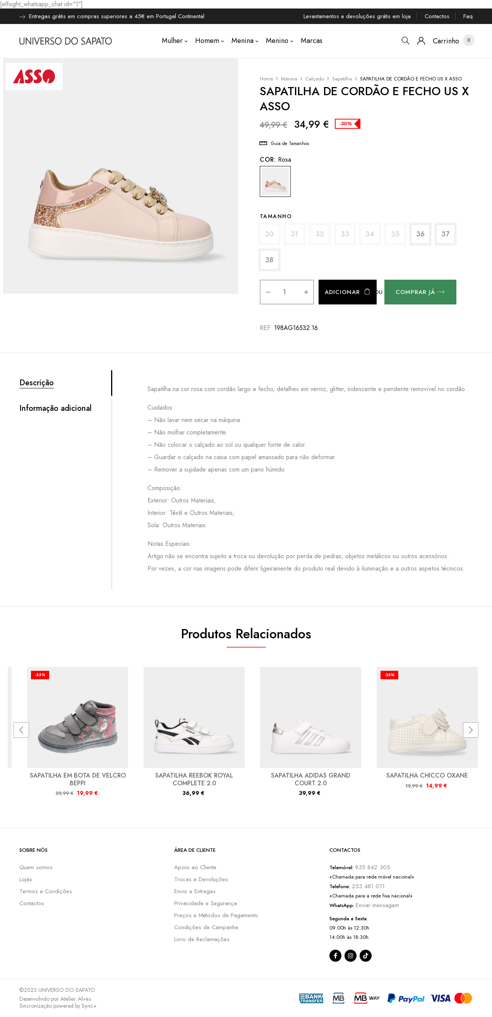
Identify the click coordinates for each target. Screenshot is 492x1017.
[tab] (65, 383)
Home (266, 78)
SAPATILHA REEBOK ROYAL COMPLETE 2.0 (194, 779)
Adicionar (342, 292)
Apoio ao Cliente (195, 867)
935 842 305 (372, 867)
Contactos (437, 16)
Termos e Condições (45, 891)
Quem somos (36, 867)
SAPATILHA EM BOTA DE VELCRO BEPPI (78, 779)
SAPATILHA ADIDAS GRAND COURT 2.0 (310, 779)
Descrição (36, 383)
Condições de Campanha (206, 927)
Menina (289, 78)
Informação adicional (55, 408)
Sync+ (89, 1006)
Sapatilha (342, 78)
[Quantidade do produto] (285, 292)
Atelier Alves (75, 999)
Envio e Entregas (195, 891)
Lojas (25, 879)
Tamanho (276, 216)
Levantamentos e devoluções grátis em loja (357, 16)
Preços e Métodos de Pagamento (216, 915)
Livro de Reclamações (202, 939)
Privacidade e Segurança (205, 903)
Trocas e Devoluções (201, 879)
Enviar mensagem (377, 905)
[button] (446, 41)
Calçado (314, 78)
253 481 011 (367, 886)
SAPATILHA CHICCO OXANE (427, 775)
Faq (468, 16)
